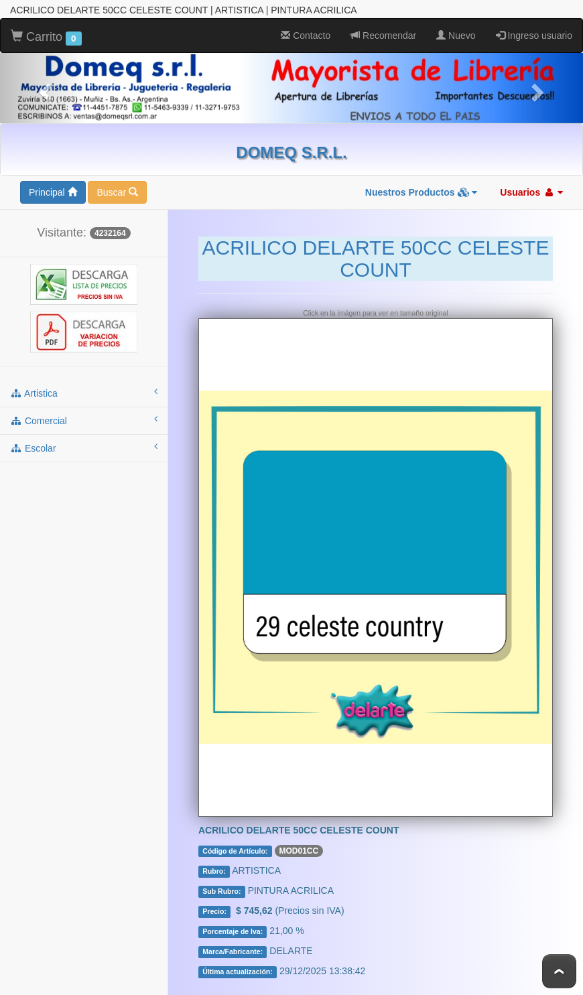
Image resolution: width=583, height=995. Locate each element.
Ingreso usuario (534, 35)
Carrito (46, 37)
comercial (83, 420)
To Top (559, 971)
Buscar (116, 192)
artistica (83, 393)
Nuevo (455, 35)
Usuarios (531, 192)
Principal (53, 192)
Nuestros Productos (421, 192)
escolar (83, 448)
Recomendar (383, 35)
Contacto (305, 35)
